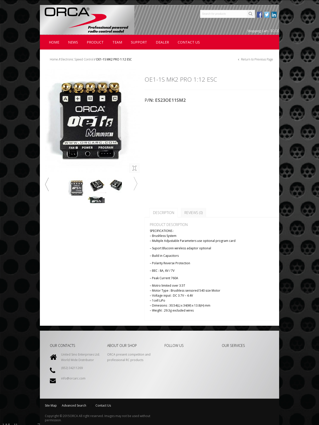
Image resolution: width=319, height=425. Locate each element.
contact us (189, 42)
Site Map (51, 405)
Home (54, 42)
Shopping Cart (263, 30)
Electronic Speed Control (77, 59)
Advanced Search (74, 405)
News (73, 42)
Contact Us (103, 405)
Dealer (162, 42)
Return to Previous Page (256, 59)
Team (117, 42)
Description (163, 212)
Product (95, 42)
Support (139, 42)
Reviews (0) (193, 212)
